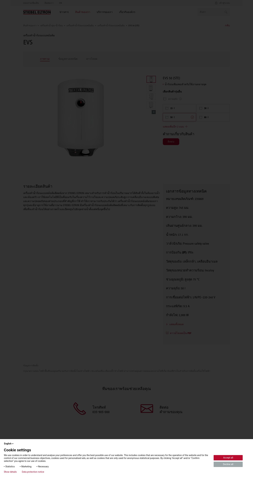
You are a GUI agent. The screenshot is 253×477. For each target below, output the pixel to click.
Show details (10, 472)
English (9, 443)
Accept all (228, 457)
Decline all (228, 464)
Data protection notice (33, 472)
